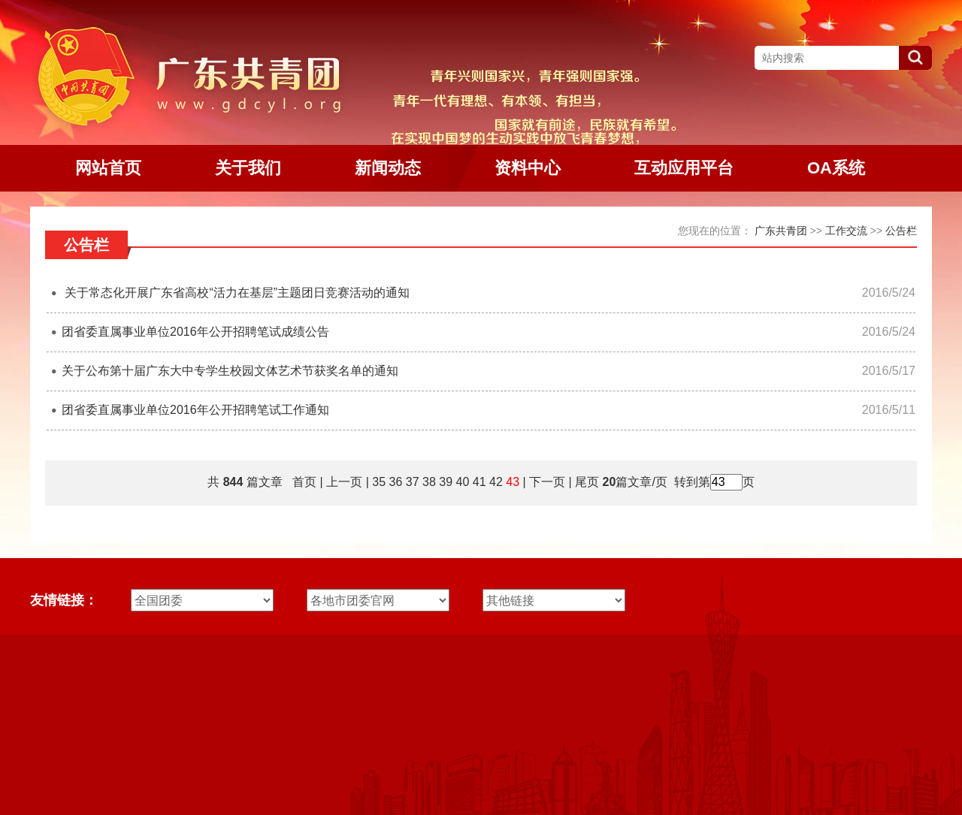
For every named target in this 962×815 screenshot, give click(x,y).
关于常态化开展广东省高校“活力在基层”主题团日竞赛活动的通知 (236, 292)
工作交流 (846, 231)
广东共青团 (781, 231)
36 (396, 481)
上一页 (344, 481)
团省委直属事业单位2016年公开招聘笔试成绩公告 (195, 331)
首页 (304, 481)
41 (479, 481)
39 (445, 481)
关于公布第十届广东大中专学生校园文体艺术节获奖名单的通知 (230, 370)
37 (412, 481)
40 (463, 481)
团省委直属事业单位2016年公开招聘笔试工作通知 (195, 409)
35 (379, 481)
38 (429, 481)
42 (496, 481)
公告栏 (901, 231)
